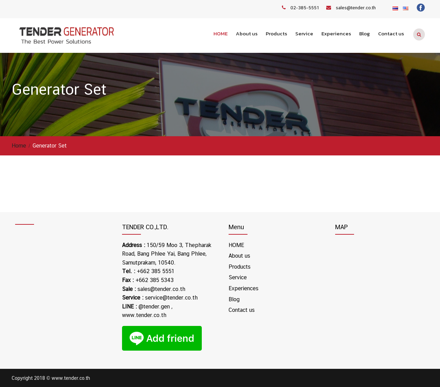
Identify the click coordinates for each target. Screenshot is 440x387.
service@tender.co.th (171, 297)
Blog (364, 33)
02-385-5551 (304, 7)
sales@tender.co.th (356, 7)
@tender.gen (154, 306)
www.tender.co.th (144, 315)
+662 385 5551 (156, 271)
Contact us (391, 33)
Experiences (336, 33)
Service (304, 33)
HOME (220, 33)
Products (276, 33)
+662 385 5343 (154, 280)
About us (246, 33)
